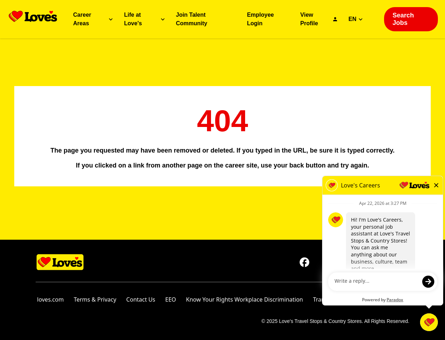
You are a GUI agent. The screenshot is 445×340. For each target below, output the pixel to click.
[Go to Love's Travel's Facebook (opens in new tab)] (304, 262)
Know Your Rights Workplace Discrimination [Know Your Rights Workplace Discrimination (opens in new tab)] (244, 299)
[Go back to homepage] (33, 16)
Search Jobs (403, 19)
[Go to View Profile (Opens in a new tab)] (318, 19)
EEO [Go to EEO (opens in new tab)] (170, 299)
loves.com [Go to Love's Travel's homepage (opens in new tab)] (50, 299)
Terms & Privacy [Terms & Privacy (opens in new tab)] (95, 299)
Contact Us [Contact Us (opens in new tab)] (140, 299)
